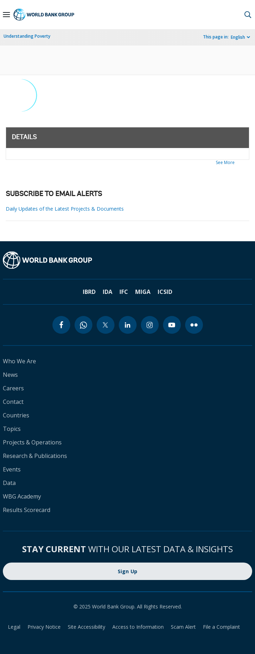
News (10, 375)
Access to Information (138, 626)
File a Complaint (221, 626)
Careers (13, 388)
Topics (12, 429)
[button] (248, 14)
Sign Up (128, 571)
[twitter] (105, 325)
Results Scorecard (26, 510)
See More (225, 162)
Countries (16, 415)
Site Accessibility (86, 626)
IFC (123, 292)
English (238, 37)
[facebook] (61, 325)
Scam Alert (183, 626)
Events (12, 469)
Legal (14, 626)
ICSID (165, 292)
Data (9, 483)
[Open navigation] (6, 15)
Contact (13, 402)
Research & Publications (35, 456)
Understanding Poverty (27, 36)
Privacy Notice (44, 626)
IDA (107, 292)
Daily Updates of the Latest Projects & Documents (65, 208)
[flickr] (194, 325)
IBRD (89, 292)
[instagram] (150, 325)
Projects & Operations (32, 442)
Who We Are (19, 361)
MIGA (143, 292)
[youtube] (172, 325)
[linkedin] (128, 325)
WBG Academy (22, 496)
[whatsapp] (83, 325)
